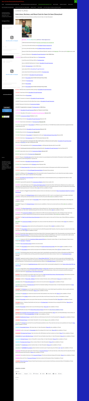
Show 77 (61, 333)
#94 (64, 204)
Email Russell (70, 4)
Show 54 (62, 336)
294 (59, 249)
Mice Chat (46, 268)
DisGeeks (34, 164)
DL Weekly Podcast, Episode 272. (44, 48)
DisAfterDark (25, 344)
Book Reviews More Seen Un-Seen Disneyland (29, 4)
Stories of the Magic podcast (39, 184)
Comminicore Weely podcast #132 (37, 239)
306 (26, 230)
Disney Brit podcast (25, 234)
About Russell (55, 4)
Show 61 (59, 278)
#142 (65, 221)
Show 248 (60, 299)
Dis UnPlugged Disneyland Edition (35, 170)
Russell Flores (5, 53)
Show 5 (62, 355)
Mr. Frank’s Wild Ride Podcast (27, 336)
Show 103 (69, 302)
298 (61, 246)
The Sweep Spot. (41, 57)
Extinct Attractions (24, 361)
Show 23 (49, 344)
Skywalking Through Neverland (38, 54)
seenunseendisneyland (14, 53)
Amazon (3, 157)
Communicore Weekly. (35, 104)
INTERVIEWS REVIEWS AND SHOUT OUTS (45, 4)
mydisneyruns (13, 87)
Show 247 (46, 306)
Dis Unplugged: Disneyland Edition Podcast (29, 312)
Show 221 (48, 327)
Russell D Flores (6, 87)
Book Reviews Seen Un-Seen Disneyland (12, 4)
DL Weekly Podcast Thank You (7, 16)
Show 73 (36, 290)
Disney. (3, 169)
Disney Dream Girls (25, 167)
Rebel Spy (56, 51)
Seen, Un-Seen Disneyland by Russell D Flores (13, 1)
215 (61, 347)
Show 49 (55, 339)
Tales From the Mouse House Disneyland (30, 217)
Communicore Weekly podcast (35, 268)
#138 (53, 226)
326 (70, 199)
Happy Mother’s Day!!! (5, 15)
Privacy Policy (33, 7)
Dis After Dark (28, 157)
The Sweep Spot (29, 66)
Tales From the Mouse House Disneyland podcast (53, 274)
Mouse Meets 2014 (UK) (44, 258)
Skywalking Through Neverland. (46, 63)
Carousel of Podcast (44, 350)
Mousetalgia (28, 77)
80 (38, 187)
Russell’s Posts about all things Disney (22, 7)
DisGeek (24, 289)
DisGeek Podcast (30, 195)
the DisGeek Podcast (67, 253)
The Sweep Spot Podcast (26, 333)
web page (23, 240)
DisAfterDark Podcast (25, 317)
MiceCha (28, 240)
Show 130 (52, 281)
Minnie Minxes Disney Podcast (37, 309)
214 (59, 347)
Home (3, 4)
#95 (51, 196)
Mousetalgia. (28, 83)
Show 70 (51, 341)
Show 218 (54, 330)
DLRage (26, 296)
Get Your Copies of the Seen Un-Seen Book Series (52, 7)
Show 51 (47, 319)
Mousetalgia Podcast (24, 327)
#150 (57, 214)
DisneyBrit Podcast (51, 261)
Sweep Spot (24, 226)
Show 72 (58, 293)
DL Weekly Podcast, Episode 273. (45, 45)
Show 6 (32, 352)
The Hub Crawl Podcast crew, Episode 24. (45, 42)
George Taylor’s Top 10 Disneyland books (34, 271)
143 (46, 236)
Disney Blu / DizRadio (30, 278)
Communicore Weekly (25, 115)
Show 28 (62, 317)
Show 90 (33, 275)
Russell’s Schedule (63, 4)
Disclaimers (40, 7)
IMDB (68, 51)
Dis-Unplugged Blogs (29, 314)
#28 (53, 209)
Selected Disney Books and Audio (8, 7)
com (5, 169)
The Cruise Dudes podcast (25, 243)
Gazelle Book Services (32, 264)
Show (54, 312)
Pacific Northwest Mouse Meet (50, 135)
